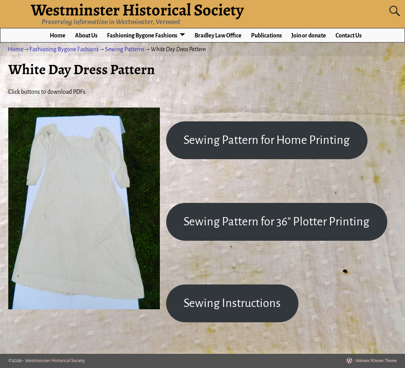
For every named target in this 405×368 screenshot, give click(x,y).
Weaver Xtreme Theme (376, 360)
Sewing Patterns (124, 49)
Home (58, 35)
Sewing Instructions (232, 303)
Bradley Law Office (218, 35)
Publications (266, 35)
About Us (86, 35)
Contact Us (349, 35)
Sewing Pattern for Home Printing (267, 140)
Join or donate (308, 35)
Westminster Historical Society (55, 360)
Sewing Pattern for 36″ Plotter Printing (276, 221)
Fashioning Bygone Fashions (142, 35)
